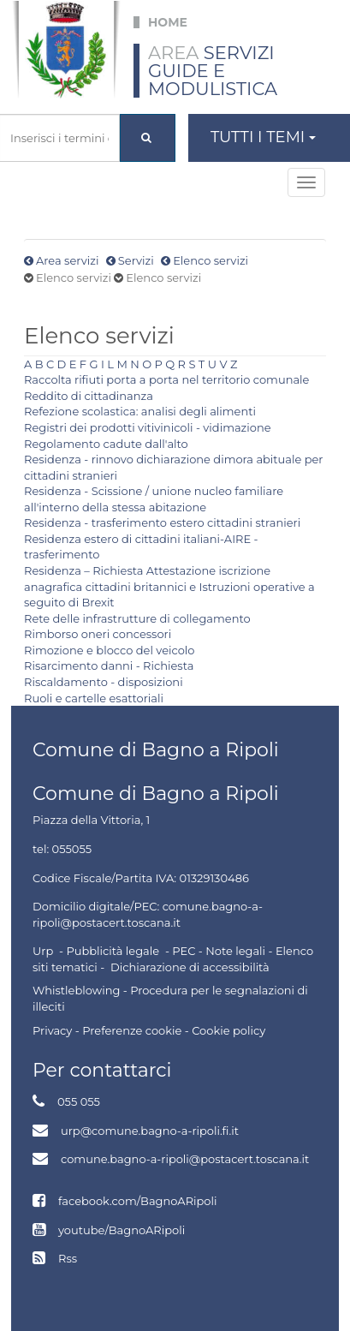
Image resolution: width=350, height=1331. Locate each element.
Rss (67, 1258)
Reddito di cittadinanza (88, 396)
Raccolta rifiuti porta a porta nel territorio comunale (166, 379)
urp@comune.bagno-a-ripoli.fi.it (150, 1130)
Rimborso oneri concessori (97, 634)
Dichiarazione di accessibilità (190, 967)
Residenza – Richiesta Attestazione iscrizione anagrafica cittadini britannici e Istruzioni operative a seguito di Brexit (169, 586)
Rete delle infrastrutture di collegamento (137, 618)
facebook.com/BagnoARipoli (137, 1201)
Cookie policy (228, 1030)
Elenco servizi (210, 260)
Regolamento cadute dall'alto (106, 444)
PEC (183, 951)
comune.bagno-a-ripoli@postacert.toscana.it (185, 1159)
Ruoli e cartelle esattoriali (93, 698)
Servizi (136, 260)
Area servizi (67, 260)
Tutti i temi (263, 137)
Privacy (52, 1030)
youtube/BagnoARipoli (121, 1230)
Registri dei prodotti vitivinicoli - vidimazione (147, 427)
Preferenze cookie (131, 1030)
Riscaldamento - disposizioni (103, 682)
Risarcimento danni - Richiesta (108, 665)
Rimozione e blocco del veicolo (109, 650)
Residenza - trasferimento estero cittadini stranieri (162, 522)
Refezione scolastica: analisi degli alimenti (140, 411)
